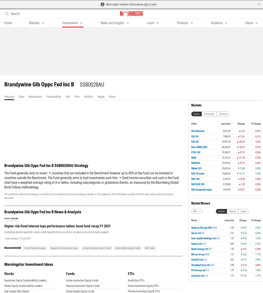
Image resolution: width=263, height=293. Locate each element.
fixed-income (11, 218)
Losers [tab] (243, 211)
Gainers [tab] (232, 211)
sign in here (150, 4)
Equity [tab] (196, 114)
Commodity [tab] (209, 114)
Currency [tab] (223, 114)
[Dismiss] (258, 4)
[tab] (8, 22)
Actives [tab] (221, 211)
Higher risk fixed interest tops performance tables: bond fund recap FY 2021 (57, 226)
